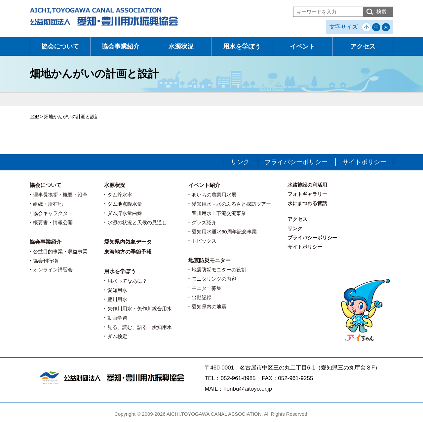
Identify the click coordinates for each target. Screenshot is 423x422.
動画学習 (117, 318)
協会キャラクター (53, 213)
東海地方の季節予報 (128, 252)
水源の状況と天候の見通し (137, 222)
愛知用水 (117, 290)
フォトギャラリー (307, 194)
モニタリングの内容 (214, 279)
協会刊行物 (45, 261)
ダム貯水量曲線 (124, 213)
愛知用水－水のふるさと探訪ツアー (231, 204)
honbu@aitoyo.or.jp (247, 389)
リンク (240, 161)
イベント (302, 46)
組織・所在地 (48, 204)
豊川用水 (117, 299)
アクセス (362, 46)
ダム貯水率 (119, 194)
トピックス (204, 241)
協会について (60, 46)
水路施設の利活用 (307, 185)
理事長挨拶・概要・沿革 (60, 194)
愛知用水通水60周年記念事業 (224, 231)
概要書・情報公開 (53, 222)
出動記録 (202, 297)
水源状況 (181, 46)
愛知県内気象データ (128, 242)
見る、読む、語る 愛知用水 (139, 327)
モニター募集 (206, 288)
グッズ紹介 (204, 222)
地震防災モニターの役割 (219, 269)
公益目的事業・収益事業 (60, 251)
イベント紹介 (204, 185)
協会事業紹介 (120, 46)
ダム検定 (117, 336)
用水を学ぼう (242, 46)
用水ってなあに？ (127, 281)
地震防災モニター (209, 260)
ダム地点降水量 (124, 204)
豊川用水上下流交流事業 (219, 213)
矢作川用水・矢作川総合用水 (139, 308)
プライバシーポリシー (296, 161)
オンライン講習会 (53, 269)
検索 (381, 11)
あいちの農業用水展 (214, 194)
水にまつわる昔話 (307, 203)
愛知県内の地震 (209, 306)
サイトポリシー (364, 161)
